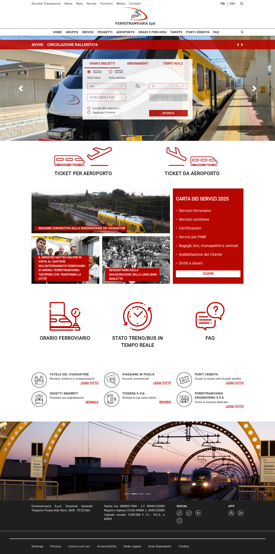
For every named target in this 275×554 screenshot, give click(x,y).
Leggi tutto (89, 383)
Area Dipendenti (159, 546)
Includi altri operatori (106, 108)
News (69, 3)
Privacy (56, 546)
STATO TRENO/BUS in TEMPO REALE (137, 341)
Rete (79, 3)
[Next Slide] (254, 461)
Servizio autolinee (194, 219)
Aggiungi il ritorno (104, 112)
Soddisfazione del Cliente (200, 254)
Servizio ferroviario (195, 210)
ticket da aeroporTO (192, 173)
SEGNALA (92, 402)
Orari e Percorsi (152, 32)
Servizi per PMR (192, 237)
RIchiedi (165, 402)
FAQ (216, 32)
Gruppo (72, 32)
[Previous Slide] (20, 461)
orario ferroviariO (65, 338)
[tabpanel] (137, 93)
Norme (91, 3)
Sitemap (37, 546)
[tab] (102, 63)
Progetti (105, 32)
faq (210, 338)
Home (57, 32)
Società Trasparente (46, 3)
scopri (208, 274)
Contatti (135, 3)
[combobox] (106, 86)
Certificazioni (190, 228)
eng (232, 3)
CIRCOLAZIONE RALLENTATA (72, 44)
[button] (20, 88)
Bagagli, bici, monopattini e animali (208, 245)
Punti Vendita (197, 32)
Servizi (88, 32)
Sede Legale (132, 546)
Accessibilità (106, 546)
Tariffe (176, 32)
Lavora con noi (79, 546)
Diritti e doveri (191, 263)
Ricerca (168, 113)
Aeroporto (125, 32)
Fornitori (106, 3)
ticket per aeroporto (83, 173)
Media (121, 3)
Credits (184, 546)
